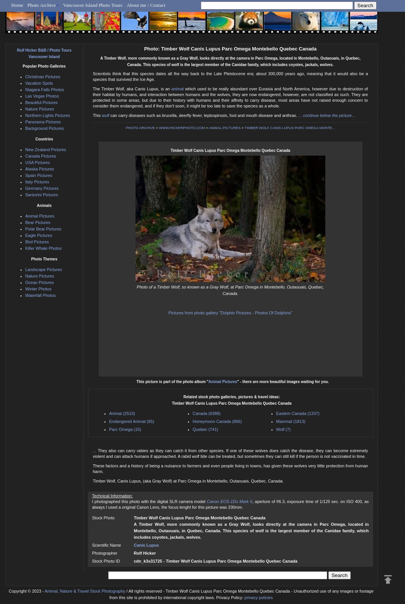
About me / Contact (146, 5)
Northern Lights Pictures (47, 115)
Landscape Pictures (43, 269)
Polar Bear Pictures (43, 229)
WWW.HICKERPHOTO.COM (182, 128)
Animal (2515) (122, 413)
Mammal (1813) (291, 421)
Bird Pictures (37, 242)
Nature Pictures (39, 109)
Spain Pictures (38, 175)
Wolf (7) (283, 429)
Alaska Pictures (39, 169)
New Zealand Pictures (45, 149)
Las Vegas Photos (42, 96)
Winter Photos (38, 289)
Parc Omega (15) (125, 429)
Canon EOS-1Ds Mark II (229, 501)
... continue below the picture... (326, 115)
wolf (105, 115)
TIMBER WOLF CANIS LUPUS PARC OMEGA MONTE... (289, 128)
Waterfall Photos (40, 295)
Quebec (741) (205, 429)
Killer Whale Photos (43, 248)
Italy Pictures (37, 182)
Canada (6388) (207, 413)
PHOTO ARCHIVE (140, 128)
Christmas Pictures (42, 76)
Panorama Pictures (43, 122)
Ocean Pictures (39, 282)
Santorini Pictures (41, 194)
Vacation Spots (39, 83)
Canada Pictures (40, 156)
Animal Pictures (222, 382)
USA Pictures (37, 162)
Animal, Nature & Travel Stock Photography (85, 591)
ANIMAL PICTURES (225, 128)
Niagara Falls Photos (44, 89)
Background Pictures (44, 128)
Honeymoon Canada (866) (217, 421)
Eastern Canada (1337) (298, 413)
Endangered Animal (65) (131, 421)
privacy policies (258, 597)
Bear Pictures (37, 222)
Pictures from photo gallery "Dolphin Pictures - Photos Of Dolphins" (230, 313)
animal (178, 89)
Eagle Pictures (38, 235)
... (95, 450)
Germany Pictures (42, 188)
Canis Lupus (146, 545)
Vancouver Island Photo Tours (93, 5)
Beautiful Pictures (41, 102)
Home (17, 5)
